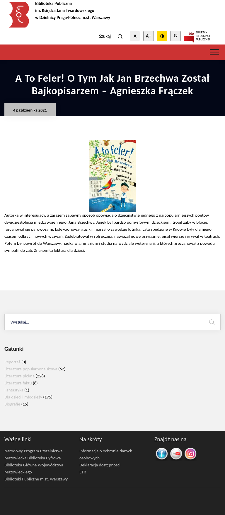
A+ (148, 36)
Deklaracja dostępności (99, 465)
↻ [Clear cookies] (175, 36)
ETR (82, 472)
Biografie (12, 404)
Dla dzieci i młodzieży (23, 397)
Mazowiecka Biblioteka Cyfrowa (32, 458)
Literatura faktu (18, 383)
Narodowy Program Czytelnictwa (33, 451)
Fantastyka (13, 390)
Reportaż (12, 362)
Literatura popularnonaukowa (30, 369)
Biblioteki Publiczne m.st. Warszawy (36, 479)
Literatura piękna (19, 376)
